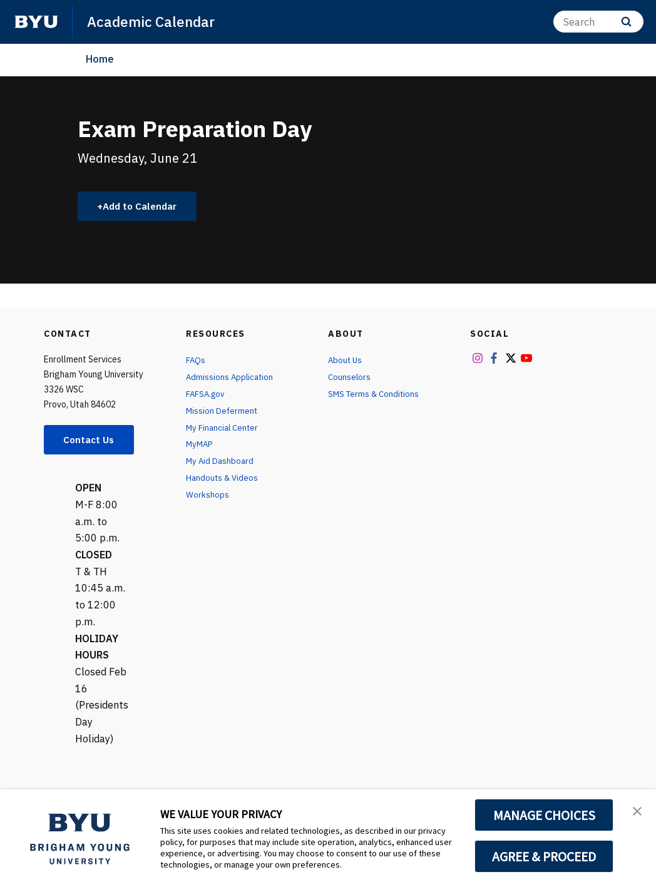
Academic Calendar (153, 21)
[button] (635, 811)
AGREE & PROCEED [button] (544, 856)
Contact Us (91, 441)
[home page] (36, 22)
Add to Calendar (143, 206)
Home (100, 59)
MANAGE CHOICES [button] (544, 815)
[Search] (598, 22)
